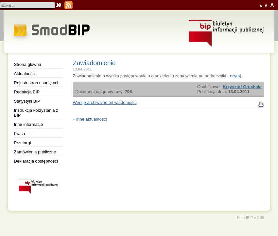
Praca (19, 133)
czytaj (235, 75)
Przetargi (22, 142)
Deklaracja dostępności (36, 161)
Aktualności (25, 73)
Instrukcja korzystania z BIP (36, 113)
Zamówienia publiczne (35, 151)
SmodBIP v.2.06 (250, 217)
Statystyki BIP (27, 101)
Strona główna (27, 64)
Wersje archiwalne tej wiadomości (105, 102)
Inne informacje (28, 124)
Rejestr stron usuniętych (37, 82)
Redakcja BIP (27, 91)
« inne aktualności (90, 119)
